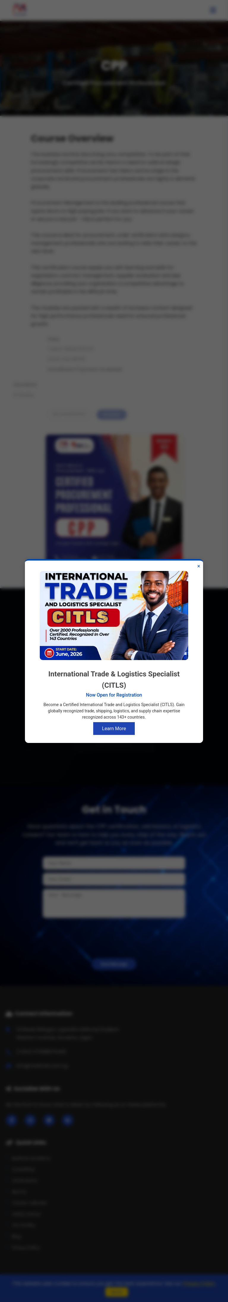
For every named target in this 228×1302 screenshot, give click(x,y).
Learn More (114, 728)
